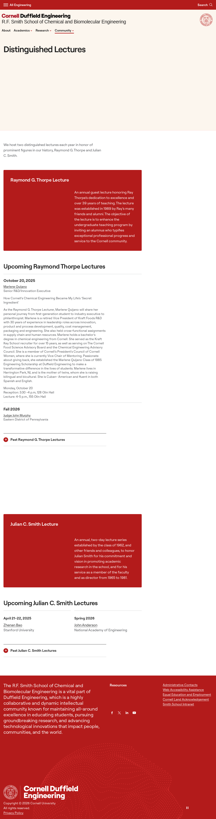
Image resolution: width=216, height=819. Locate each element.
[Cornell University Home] (10, 792)
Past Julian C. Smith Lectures (33, 650)
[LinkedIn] (127, 713)
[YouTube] (134, 713)
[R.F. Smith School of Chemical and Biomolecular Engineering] (64, 19)
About (6, 30)
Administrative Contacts (180, 685)
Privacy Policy (13, 813)
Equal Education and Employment (187, 694)
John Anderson (85, 625)
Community (64, 30)
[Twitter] (119, 713)
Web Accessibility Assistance (183, 690)
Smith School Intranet (178, 704)
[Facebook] (112, 713)
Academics (23, 30)
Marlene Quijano (15, 286)
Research (43, 30)
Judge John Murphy (17, 415)
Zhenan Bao (12, 625)
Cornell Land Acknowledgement (186, 699)
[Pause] (187, 808)
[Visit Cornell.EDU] (206, 25)
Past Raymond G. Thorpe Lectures (37, 439)
